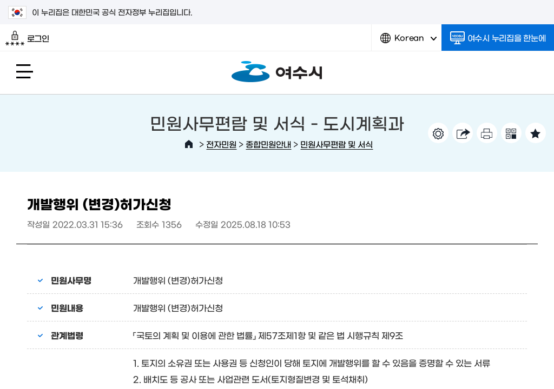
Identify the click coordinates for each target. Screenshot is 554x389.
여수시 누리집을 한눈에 (498, 37)
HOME (189, 144)
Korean (408, 42)
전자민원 (221, 144)
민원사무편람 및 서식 (336, 144)
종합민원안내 (268, 144)
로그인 (27, 38)
